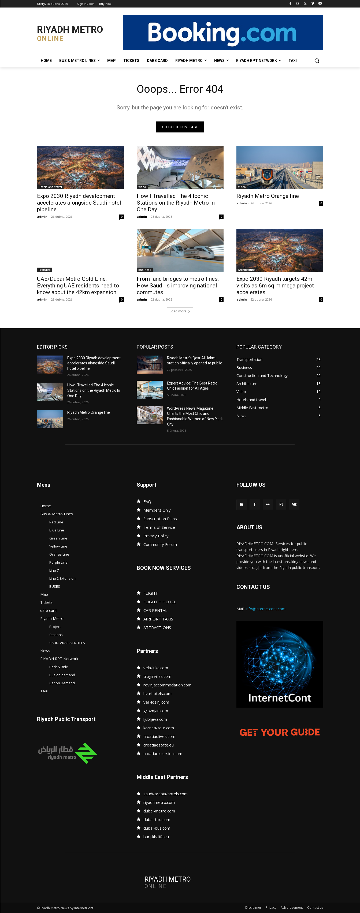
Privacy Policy (156, 535)
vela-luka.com (155, 667)
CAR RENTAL (155, 610)
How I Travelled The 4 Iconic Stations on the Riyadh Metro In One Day (176, 203)
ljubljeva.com (155, 719)
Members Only (157, 510)
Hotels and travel (50, 187)
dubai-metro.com (159, 811)
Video (142, 187)
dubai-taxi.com (156, 819)
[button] (316, 60)
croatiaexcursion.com (162, 753)
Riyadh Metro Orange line (267, 196)
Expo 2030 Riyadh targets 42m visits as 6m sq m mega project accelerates (275, 285)
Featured (45, 270)
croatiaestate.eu (158, 745)
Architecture (246, 270)
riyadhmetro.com (159, 802)
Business (144, 270)
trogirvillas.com (157, 676)
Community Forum (160, 544)
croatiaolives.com (159, 736)
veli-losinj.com (156, 702)
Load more (180, 311)
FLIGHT (150, 593)
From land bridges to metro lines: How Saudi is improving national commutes (178, 285)
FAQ (147, 501)
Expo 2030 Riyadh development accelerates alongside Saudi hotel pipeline (79, 203)
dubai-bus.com (156, 828)
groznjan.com (155, 710)
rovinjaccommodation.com (167, 684)
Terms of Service (159, 527)
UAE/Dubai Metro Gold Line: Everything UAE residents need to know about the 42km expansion (78, 285)
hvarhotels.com (157, 693)
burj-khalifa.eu (156, 836)
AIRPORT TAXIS (158, 619)
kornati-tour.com (158, 727)
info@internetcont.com (265, 608)
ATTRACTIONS (157, 627)
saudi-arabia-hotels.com (165, 793)
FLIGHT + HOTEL (159, 601)
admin (42, 217)
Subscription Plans (160, 518)
